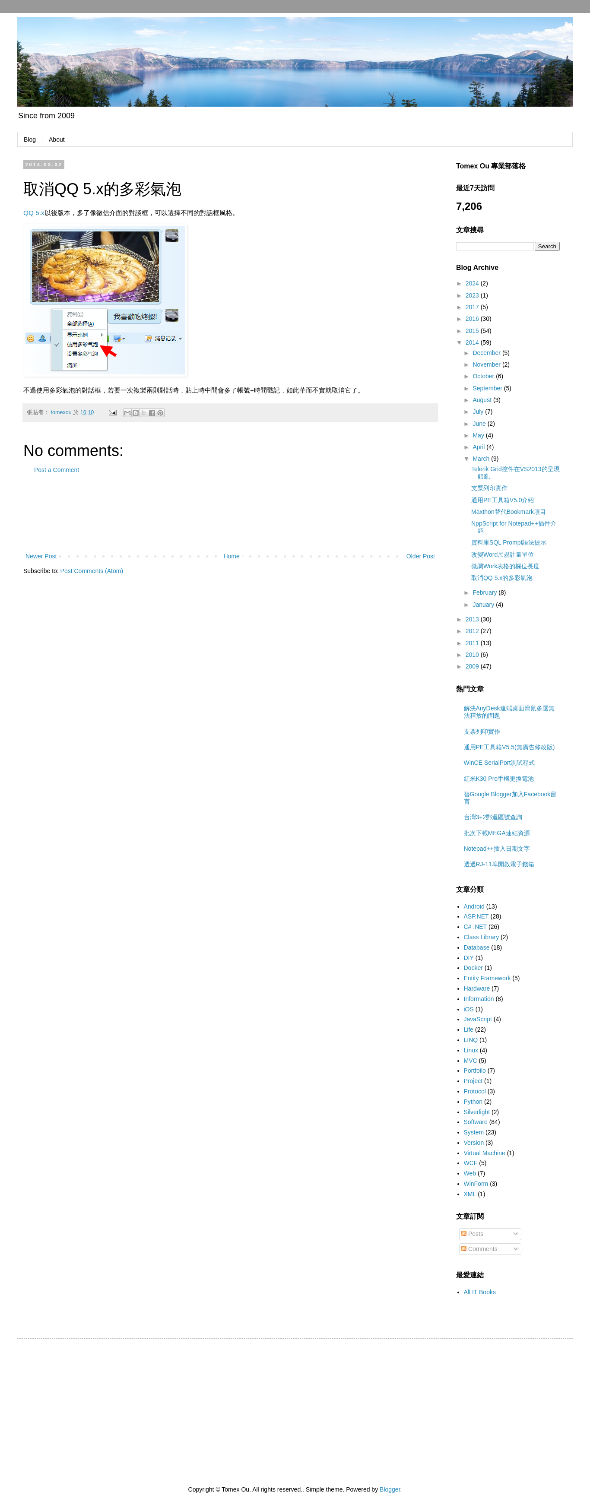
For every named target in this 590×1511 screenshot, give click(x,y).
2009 (473, 666)
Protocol (475, 1091)
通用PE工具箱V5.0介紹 (502, 500)
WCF (471, 1162)
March (482, 458)
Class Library (481, 937)
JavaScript (478, 1019)
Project (473, 1080)
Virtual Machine (484, 1153)
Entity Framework (487, 978)
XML (470, 1194)
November (487, 364)
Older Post (420, 556)
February (485, 592)
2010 (473, 654)
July (479, 411)
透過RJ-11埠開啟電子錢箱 (499, 864)
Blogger (390, 1489)
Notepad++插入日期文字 (497, 848)
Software (476, 1121)
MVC (470, 1060)
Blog (30, 139)
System (474, 1132)
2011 (473, 643)
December (487, 352)
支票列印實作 (489, 488)
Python (473, 1101)
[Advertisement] (230, 513)
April (479, 446)
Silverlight (477, 1112)
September (488, 388)
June (480, 423)
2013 (473, 619)
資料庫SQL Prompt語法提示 (509, 542)
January (484, 604)
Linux (471, 1050)
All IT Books (480, 1292)
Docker (473, 967)
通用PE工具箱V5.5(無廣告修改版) (509, 747)
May (479, 435)
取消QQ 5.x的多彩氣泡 (502, 577)
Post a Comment (56, 469)
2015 (473, 330)
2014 (473, 342)
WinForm (476, 1183)
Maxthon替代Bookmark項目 (508, 511)
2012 (473, 630)
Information (479, 998)
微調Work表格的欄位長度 (505, 566)
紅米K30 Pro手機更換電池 (499, 778)
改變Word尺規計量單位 (502, 554)
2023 (473, 295)
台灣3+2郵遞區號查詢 (493, 817)
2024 (473, 283)
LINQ (471, 1039)
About (57, 139)
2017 (473, 307)
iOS (469, 1009)
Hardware (477, 988)
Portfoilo (475, 1070)
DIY (469, 957)
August (483, 399)
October (484, 376)
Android (474, 906)
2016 (473, 318)
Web (470, 1173)
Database (477, 947)
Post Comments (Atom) (91, 570)
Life (469, 1029)
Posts (472, 1233)
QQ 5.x (33, 212)
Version (474, 1142)
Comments (479, 1248)
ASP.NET (476, 916)
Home (231, 556)
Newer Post (41, 556)
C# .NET (475, 926)
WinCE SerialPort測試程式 (499, 762)
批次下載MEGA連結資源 (497, 833)
